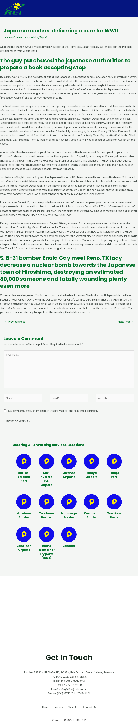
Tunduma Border (46, 515)
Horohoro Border (24, 515)
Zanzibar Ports (114, 515)
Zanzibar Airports (24, 548)
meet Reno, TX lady (98, 258)
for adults (32, 37)
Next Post (126, 321)
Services (57, 706)
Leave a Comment (14, 37)
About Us (74, 706)
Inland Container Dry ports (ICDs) (47, 552)
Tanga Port (114, 475)
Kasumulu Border (92, 515)
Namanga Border (69, 515)
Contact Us (92, 706)
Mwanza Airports (68, 475)
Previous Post (14, 321)
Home (42, 706)
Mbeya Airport (91, 475)
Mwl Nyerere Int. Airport (46, 479)
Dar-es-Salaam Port (24, 477)
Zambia (69, 546)
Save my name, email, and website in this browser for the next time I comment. (53, 410)
